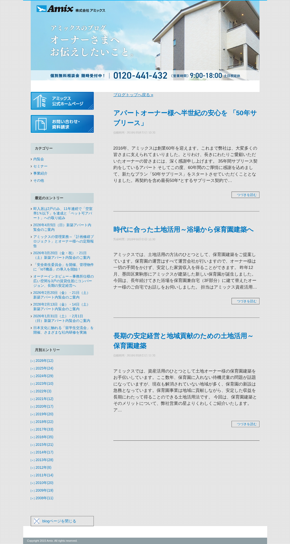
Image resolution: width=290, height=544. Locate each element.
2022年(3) (41, 391)
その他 (38, 180)
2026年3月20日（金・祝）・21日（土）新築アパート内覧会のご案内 (61, 255)
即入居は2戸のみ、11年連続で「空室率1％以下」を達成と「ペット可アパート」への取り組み (63, 213)
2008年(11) (42, 498)
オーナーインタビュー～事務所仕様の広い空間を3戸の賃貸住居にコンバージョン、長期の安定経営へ (63, 281)
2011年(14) (42, 475)
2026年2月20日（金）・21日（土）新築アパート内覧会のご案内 (61, 295)
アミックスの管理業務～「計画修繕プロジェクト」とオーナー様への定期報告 (63, 241)
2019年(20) (42, 414)
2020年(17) (42, 406)
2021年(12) (42, 399)
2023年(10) (42, 383)
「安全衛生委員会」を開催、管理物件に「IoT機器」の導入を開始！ (63, 267)
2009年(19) (42, 490)
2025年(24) (42, 368)
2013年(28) (42, 460)
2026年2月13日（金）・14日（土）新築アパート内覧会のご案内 (61, 306)
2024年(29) (42, 376)
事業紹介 (40, 173)
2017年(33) (42, 429)
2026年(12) (42, 361)
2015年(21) (42, 444)
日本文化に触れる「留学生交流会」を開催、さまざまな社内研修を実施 (63, 330)
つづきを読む (247, 195)
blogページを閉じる (59, 521)
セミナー (40, 166)
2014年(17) (42, 452)
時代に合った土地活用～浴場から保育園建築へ (183, 229)
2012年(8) (41, 467)
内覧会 (38, 159)
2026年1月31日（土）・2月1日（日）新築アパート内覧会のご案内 (61, 318)
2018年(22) (42, 422)
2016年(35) (42, 437)
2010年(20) (42, 483)
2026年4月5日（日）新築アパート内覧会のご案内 (62, 227)
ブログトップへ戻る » (133, 95)
